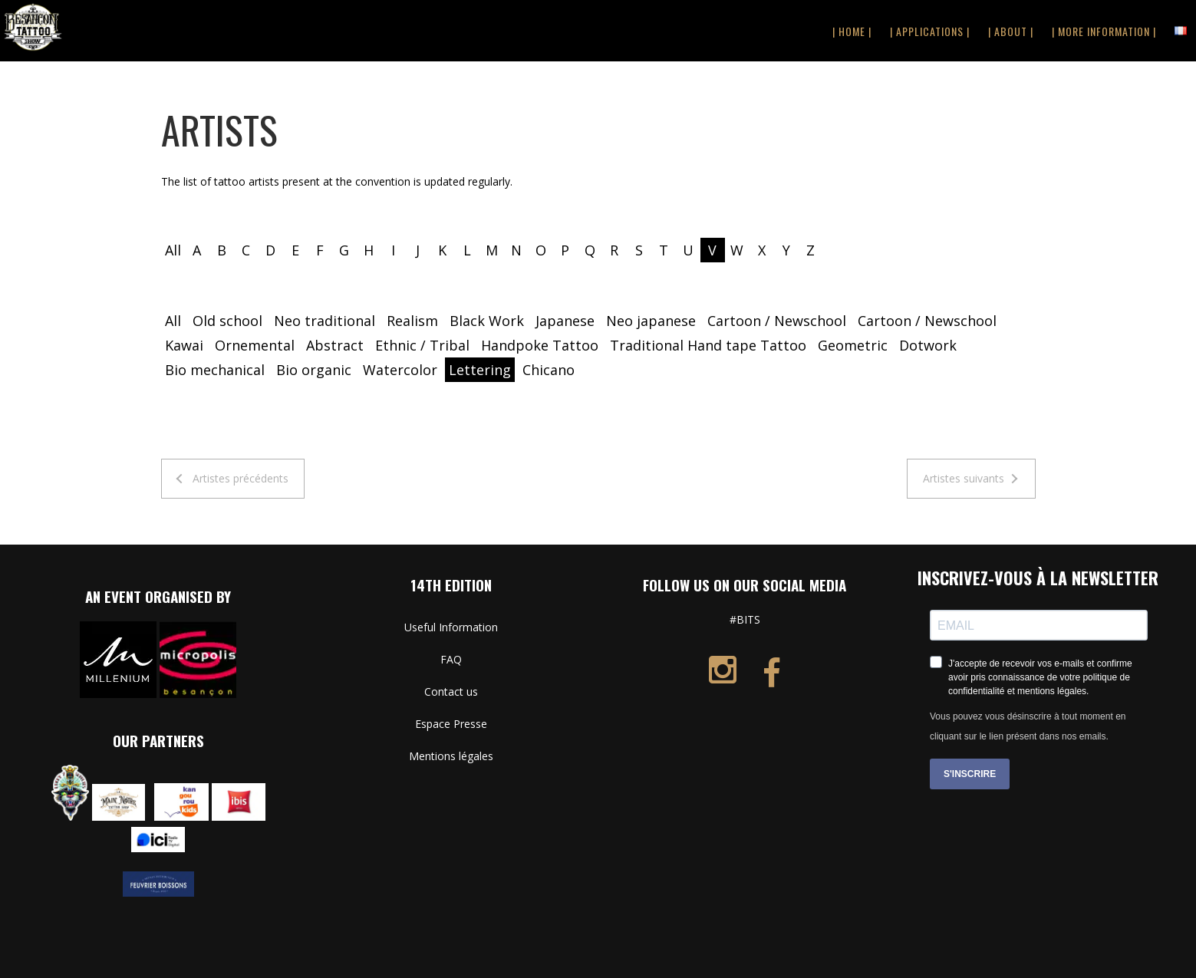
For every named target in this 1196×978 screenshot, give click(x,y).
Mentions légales (451, 756)
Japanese (565, 320)
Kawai (184, 345)
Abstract (335, 345)
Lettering (480, 370)
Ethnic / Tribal (422, 345)
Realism (412, 320)
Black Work (487, 320)
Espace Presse (451, 723)
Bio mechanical (215, 370)
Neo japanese (651, 320)
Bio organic (313, 370)
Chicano (548, 370)
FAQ (451, 659)
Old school (227, 320)
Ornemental (255, 345)
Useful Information (451, 627)
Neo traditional (324, 320)
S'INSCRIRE (970, 774)
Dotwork (928, 345)
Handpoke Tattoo (539, 345)
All (173, 250)
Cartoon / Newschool (776, 320)
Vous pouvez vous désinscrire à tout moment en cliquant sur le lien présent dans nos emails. (1027, 726)
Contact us (451, 691)
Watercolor (400, 370)
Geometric (853, 345)
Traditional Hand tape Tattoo (708, 345)
